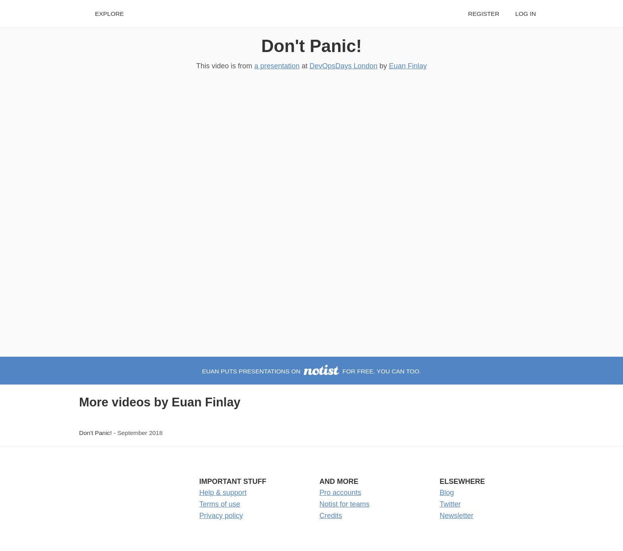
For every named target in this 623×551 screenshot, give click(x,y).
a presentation (277, 66)
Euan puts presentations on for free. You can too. (311, 371)
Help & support (223, 493)
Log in (525, 13)
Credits (330, 516)
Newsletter (457, 516)
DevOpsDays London (343, 66)
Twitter (450, 504)
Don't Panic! (311, 46)
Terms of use (219, 504)
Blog (447, 493)
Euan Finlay (408, 66)
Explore (109, 13)
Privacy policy (221, 516)
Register (483, 13)
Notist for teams (344, 504)
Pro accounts (340, 493)
